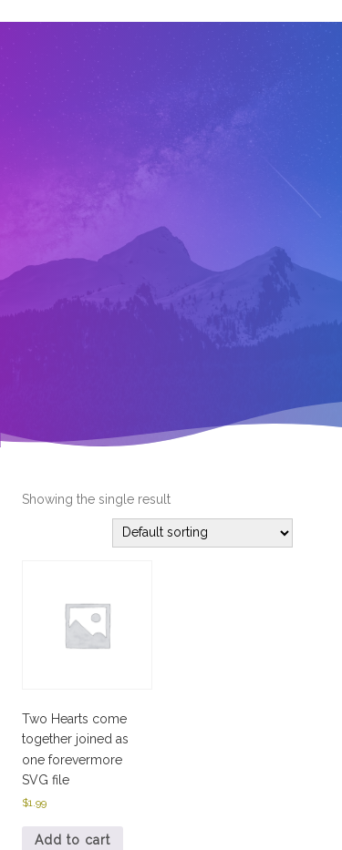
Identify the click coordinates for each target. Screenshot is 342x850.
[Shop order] (202, 533)
